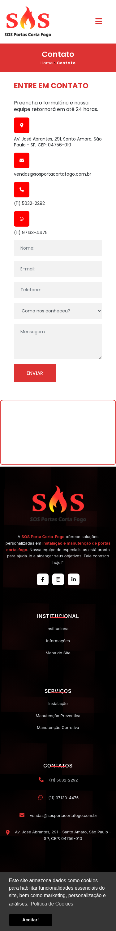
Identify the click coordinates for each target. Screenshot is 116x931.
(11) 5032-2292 (29, 203)
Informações (58, 640)
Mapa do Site (58, 652)
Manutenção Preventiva (58, 715)
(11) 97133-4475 (31, 232)
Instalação (58, 703)
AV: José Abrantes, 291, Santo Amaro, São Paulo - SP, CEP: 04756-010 (58, 141)
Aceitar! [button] (30, 919)
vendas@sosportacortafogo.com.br (52, 174)
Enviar (35, 373)
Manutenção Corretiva (58, 727)
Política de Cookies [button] (52, 903)
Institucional (58, 628)
